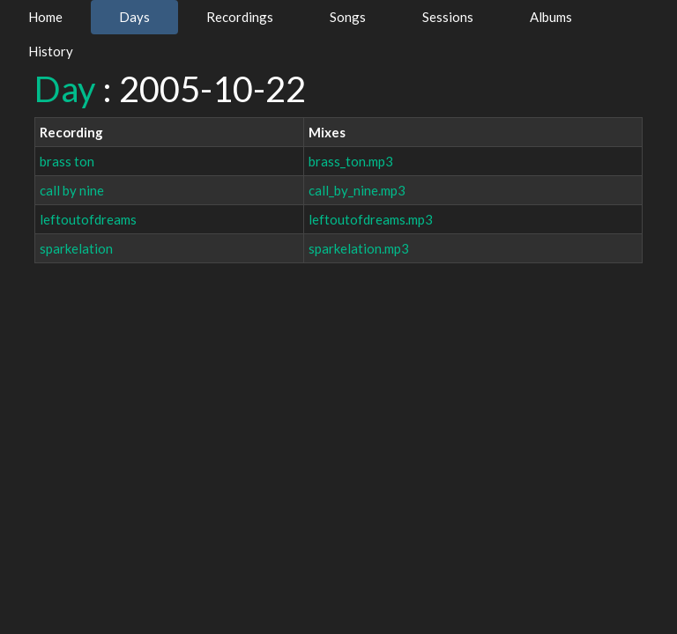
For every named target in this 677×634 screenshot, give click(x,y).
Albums (551, 17)
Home (45, 17)
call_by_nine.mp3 (357, 190)
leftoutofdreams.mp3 (371, 219)
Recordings (239, 17)
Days (134, 17)
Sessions (447, 17)
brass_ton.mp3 (351, 161)
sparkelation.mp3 (359, 248)
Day (64, 89)
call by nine (72, 190)
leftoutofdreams (88, 219)
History (50, 51)
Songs (348, 17)
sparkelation (76, 248)
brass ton (67, 161)
